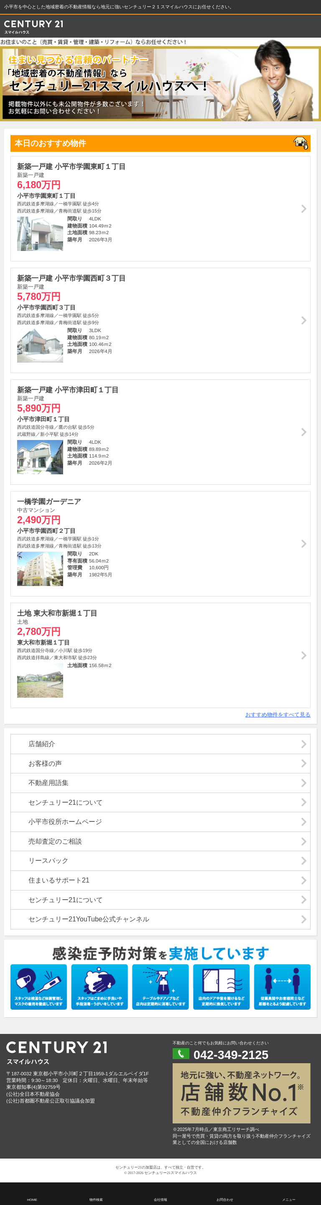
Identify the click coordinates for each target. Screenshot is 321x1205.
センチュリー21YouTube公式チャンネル (88, 919)
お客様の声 (45, 763)
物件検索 (96, 1200)
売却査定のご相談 (55, 841)
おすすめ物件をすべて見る (278, 714)
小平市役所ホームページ (65, 821)
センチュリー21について (65, 802)
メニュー (289, 1200)
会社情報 (160, 1200)
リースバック (48, 860)
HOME (32, 1200)
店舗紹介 (41, 743)
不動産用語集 (48, 782)
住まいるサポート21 (58, 880)
